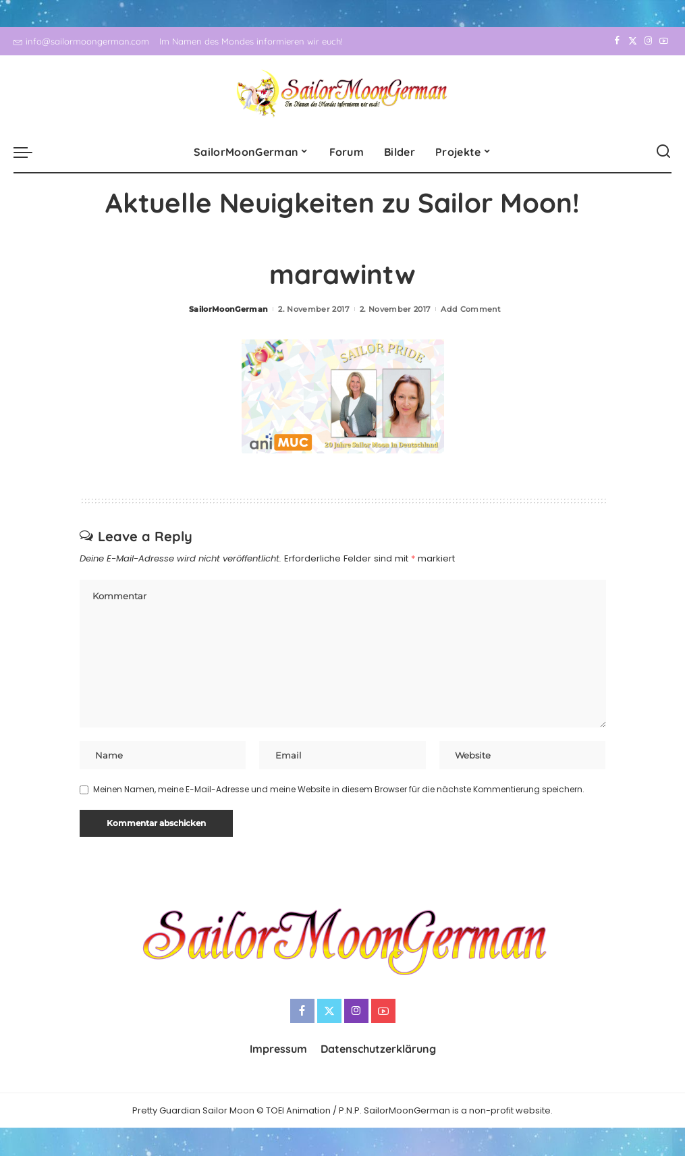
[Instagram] (648, 41)
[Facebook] (617, 41)
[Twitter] (632, 41)
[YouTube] (664, 41)
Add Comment (471, 309)
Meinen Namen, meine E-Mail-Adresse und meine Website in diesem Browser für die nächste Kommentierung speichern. (338, 790)
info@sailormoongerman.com (81, 41)
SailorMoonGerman (229, 309)
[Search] (663, 152)
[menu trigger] (29, 152)
